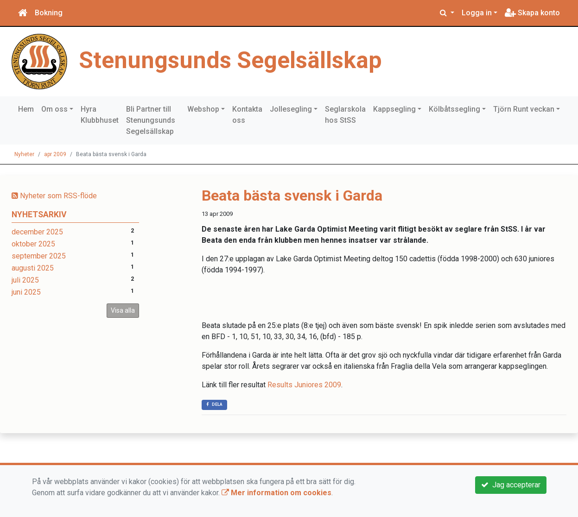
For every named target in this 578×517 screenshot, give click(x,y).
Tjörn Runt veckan (523, 109)
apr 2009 (55, 154)
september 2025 (39, 256)
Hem (26, 109)
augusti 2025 (33, 268)
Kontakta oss (247, 115)
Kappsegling (394, 109)
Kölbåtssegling (454, 109)
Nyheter (24, 154)
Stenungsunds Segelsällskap (230, 60)
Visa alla (123, 310)
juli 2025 (25, 280)
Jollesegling (291, 109)
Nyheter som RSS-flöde (54, 195)
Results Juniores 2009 (304, 384)
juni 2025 (26, 292)
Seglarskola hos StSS (345, 115)
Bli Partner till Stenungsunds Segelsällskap (150, 120)
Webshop (203, 109)
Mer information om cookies (276, 492)
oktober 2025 (33, 244)
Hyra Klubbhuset (100, 115)
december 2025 (37, 231)
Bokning (49, 12)
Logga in (477, 12)
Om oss (54, 109)
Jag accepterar (510, 484)
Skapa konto (532, 12)
